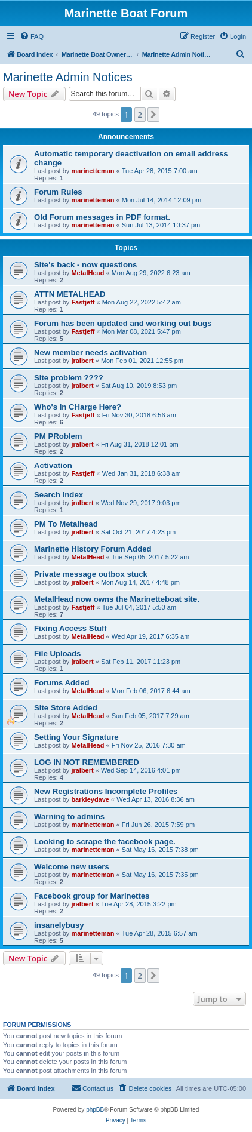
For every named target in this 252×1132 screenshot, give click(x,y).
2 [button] (140, 114)
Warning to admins (69, 816)
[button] (153, 114)
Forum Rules (58, 191)
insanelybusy (59, 925)
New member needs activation (90, 352)
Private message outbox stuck (90, 574)
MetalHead (87, 272)
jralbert (82, 360)
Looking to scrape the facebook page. (105, 841)
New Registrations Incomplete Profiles (105, 791)
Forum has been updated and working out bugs (122, 323)
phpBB (95, 1109)
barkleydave (90, 799)
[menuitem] (32, 36)
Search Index (58, 494)
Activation (53, 465)
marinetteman (92, 170)
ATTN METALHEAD (70, 294)
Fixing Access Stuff (70, 628)
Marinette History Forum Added (93, 549)
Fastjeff (82, 302)
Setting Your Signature (76, 737)
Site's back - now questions (85, 264)
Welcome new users (71, 866)
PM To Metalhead (66, 523)
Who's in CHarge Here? (77, 406)
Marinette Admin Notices (68, 77)
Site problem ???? (68, 377)
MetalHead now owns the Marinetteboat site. (116, 599)
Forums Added (62, 682)
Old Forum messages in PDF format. (102, 217)
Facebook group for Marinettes (91, 895)
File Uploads (57, 653)
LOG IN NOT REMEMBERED (86, 762)
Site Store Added (65, 707)
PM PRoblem (58, 436)
